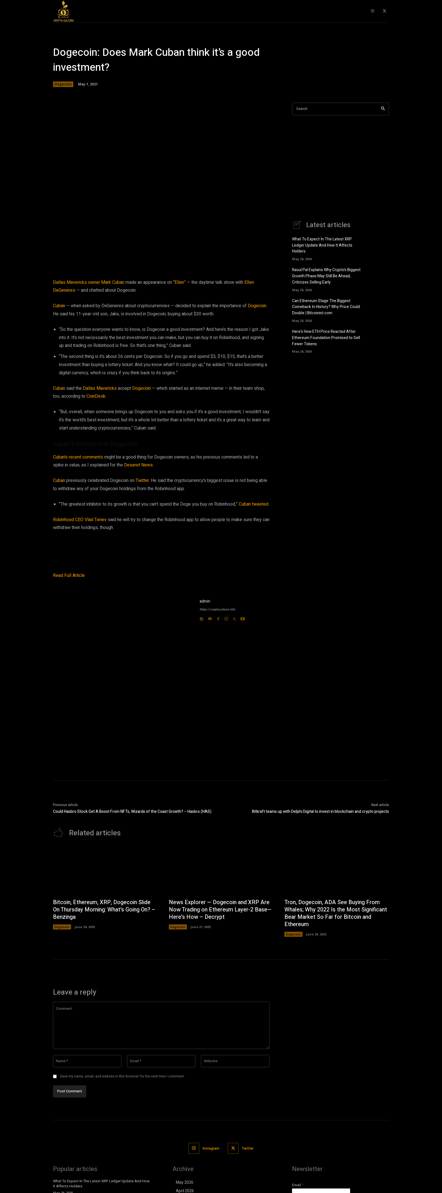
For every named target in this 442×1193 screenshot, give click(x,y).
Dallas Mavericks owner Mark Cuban (88, 282)
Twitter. (143, 480)
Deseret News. (139, 465)
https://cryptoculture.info (217, 609)
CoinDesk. (96, 396)
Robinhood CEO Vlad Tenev (80, 519)
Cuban (59, 305)
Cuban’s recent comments (78, 457)
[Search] (383, 109)
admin (205, 601)
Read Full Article (69, 575)
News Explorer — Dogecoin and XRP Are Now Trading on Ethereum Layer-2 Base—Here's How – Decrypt (221, 909)
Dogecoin (63, 84)
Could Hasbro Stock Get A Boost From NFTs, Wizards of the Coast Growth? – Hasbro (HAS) (132, 811)
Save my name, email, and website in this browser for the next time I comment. (122, 1076)
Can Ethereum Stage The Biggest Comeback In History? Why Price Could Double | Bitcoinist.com (326, 306)
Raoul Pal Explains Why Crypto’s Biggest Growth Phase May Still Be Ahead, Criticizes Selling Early (326, 275)
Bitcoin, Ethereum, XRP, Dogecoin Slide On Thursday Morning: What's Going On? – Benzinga (103, 909)
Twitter (248, 1148)
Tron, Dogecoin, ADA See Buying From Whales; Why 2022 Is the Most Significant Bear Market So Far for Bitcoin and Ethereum (332, 913)
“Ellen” (179, 282)
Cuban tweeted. (254, 504)
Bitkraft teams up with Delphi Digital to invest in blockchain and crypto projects (320, 811)
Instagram (211, 1148)
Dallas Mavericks (100, 388)
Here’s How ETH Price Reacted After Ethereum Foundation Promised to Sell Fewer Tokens (326, 336)
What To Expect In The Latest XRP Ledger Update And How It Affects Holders (322, 245)
